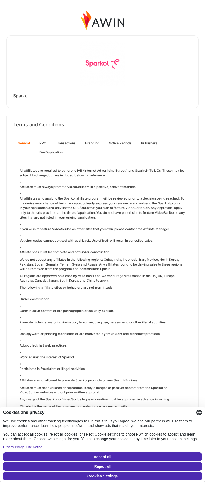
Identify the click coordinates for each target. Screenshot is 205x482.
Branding (92, 143)
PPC (42, 143)
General (24, 143)
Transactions (65, 143)
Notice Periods (120, 143)
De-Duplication (51, 152)
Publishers (149, 143)
